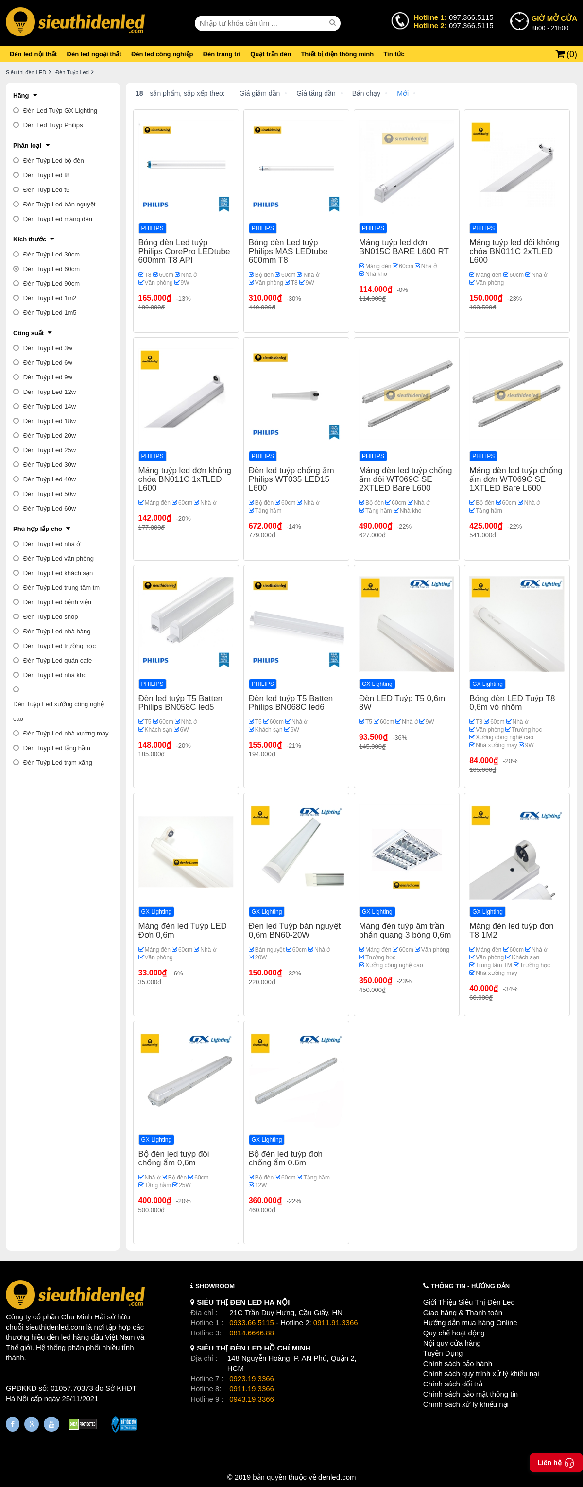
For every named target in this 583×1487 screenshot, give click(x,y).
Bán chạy (366, 93)
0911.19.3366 (251, 1388)
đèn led (59, 1337)
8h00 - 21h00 (554, 22)
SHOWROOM (215, 1286)
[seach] (334, 23)
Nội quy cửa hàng (452, 1343)
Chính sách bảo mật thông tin (470, 1394)
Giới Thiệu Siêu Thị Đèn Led (469, 1302)
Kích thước (29, 239)
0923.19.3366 (251, 1378)
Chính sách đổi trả (452, 1384)
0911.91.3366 (335, 1322)
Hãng (21, 95)
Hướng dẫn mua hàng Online (470, 1322)
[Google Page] (31, 1424)
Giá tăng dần (315, 93)
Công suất (28, 333)
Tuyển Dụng (443, 1353)
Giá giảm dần (260, 93)
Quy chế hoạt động (454, 1333)
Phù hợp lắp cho (37, 528)
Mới (403, 93)
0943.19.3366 (251, 1399)
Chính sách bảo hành (457, 1363)
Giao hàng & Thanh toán (462, 1312)
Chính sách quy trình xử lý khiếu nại (481, 1373)
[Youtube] (51, 1424)
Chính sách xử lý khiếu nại (466, 1404)
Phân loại (27, 145)
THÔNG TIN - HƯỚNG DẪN (470, 1286)
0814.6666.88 (251, 1333)
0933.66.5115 (251, 1322)
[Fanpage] (12, 1424)
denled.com (337, 1477)
